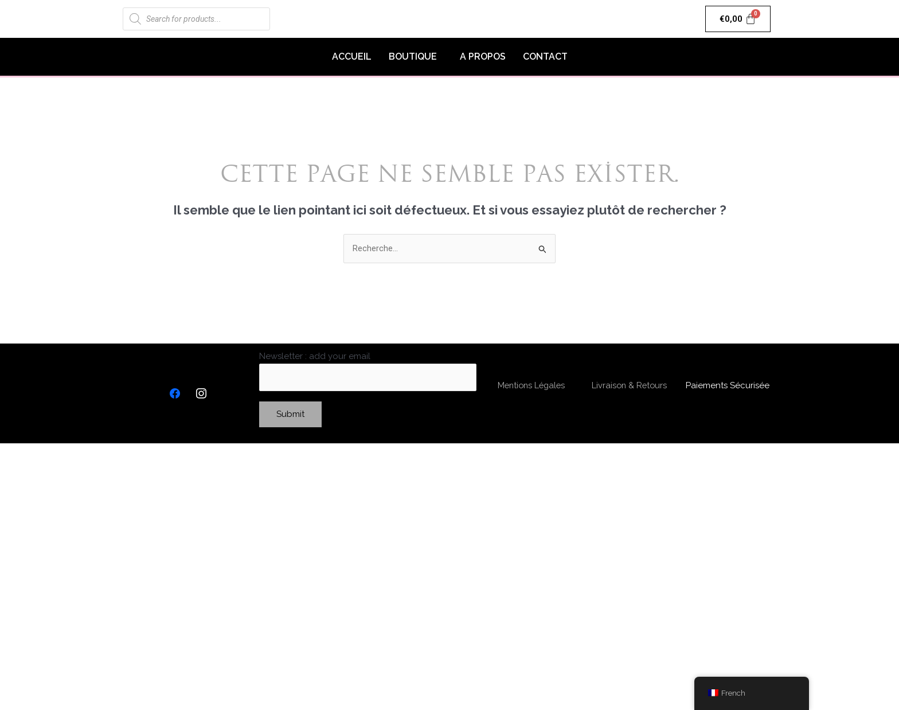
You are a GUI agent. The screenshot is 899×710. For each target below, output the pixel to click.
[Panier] (738, 19)
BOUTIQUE (413, 56)
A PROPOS (483, 56)
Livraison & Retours (629, 386)
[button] (415, 57)
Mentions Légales (531, 386)
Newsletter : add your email (367, 371)
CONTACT (545, 56)
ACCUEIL (352, 56)
